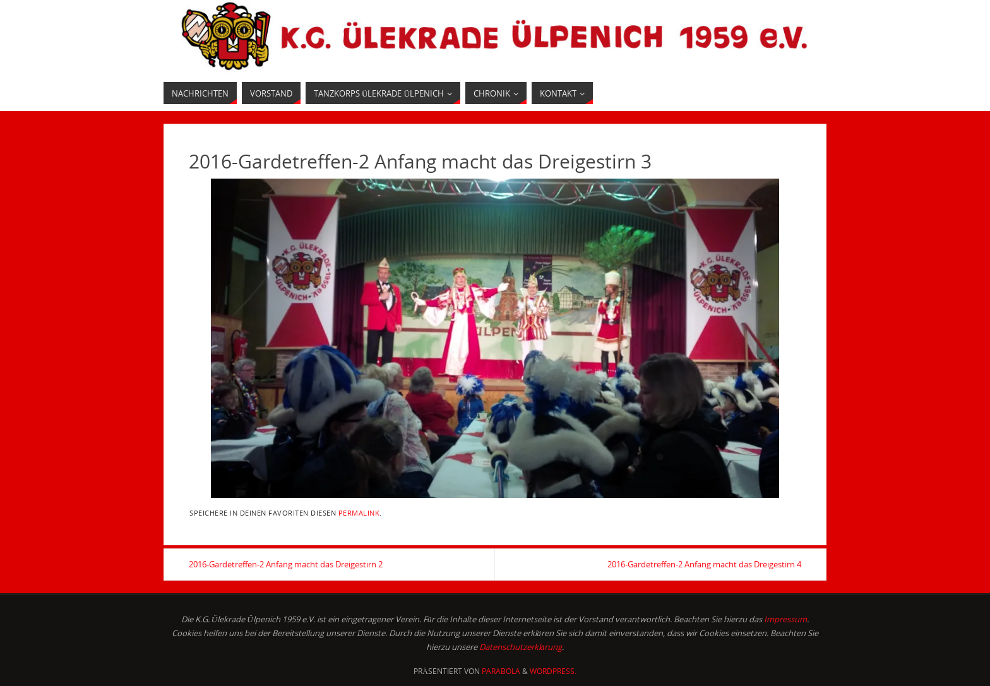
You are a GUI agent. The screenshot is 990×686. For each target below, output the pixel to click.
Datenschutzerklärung (521, 647)
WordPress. (553, 671)
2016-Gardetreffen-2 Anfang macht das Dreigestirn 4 (704, 564)
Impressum (785, 619)
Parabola (501, 671)
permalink (359, 512)
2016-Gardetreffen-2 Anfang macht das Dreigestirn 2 (286, 564)
